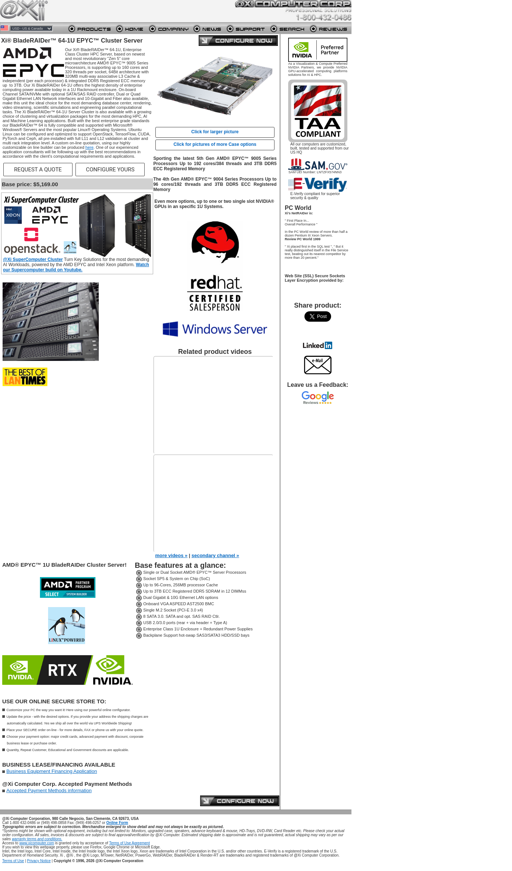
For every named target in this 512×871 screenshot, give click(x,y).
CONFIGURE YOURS (110, 169)
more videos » (171, 555)
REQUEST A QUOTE (38, 169)
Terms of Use (13, 861)
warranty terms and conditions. (37, 839)
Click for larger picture (215, 131)
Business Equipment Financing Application (51, 771)
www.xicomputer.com (36, 843)
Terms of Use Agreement (129, 843)
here (89, 147)
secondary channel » (215, 555)
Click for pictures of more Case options (215, 144)
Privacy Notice (39, 861)
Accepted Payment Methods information (49, 790)
